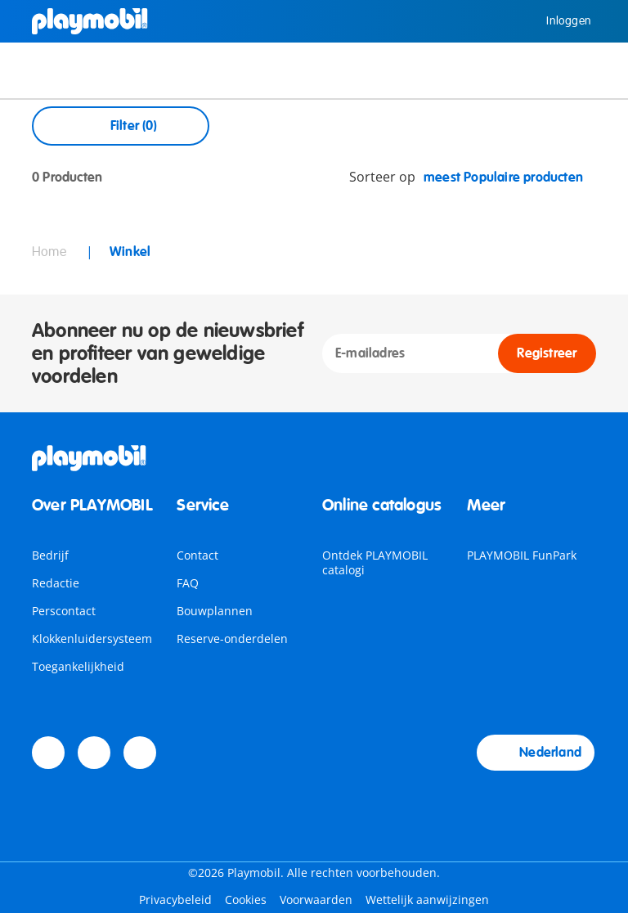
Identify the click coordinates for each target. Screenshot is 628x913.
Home (51, 252)
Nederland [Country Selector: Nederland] (535, 752)
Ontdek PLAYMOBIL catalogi (375, 562)
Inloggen (556, 21)
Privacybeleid (175, 899)
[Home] (90, 21)
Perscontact (64, 610)
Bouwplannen (215, 610)
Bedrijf (50, 555)
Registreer (546, 353)
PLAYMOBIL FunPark (521, 555)
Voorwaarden (316, 899)
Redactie (55, 583)
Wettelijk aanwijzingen (427, 899)
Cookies (246, 899)
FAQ (188, 583)
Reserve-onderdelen (232, 638)
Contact (197, 555)
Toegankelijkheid (78, 666)
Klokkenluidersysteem (92, 638)
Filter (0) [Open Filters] (120, 126)
